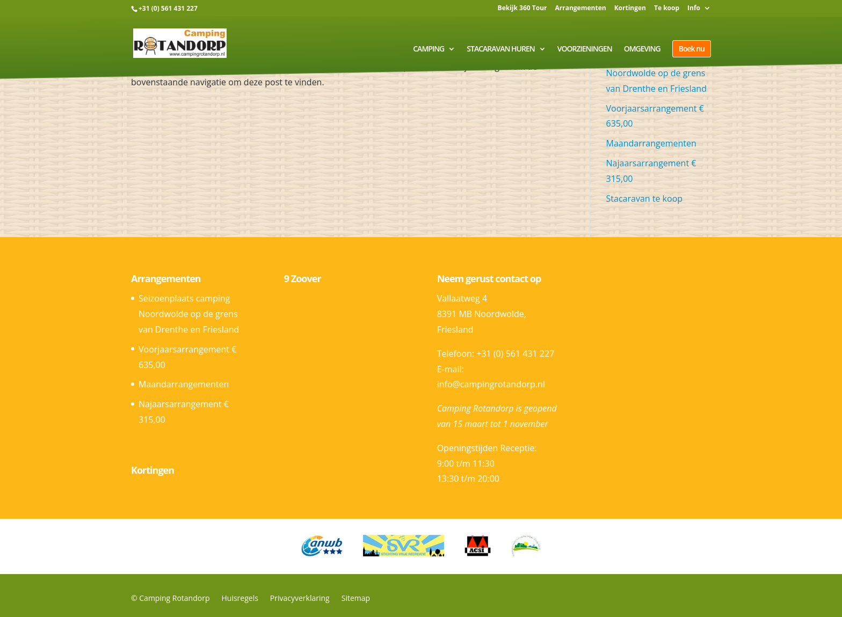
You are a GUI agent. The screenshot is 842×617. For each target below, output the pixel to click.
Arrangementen (580, 8)
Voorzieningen (584, 49)
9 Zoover (302, 278)
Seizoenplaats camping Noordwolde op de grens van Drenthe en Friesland (189, 313)
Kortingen (630, 8)
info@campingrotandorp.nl (491, 384)
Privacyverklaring (300, 598)
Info (693, 8)
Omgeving (642, 49)
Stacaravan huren (500, 49)
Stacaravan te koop (644, 198)
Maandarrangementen (651, 143)
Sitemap (356, 598)
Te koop (666, 8)
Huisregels (239, 598)
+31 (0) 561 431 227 (168, 8)
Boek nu (692, 48)
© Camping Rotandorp (170, 598)
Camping (428, 49)
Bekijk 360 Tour (522, 8)
